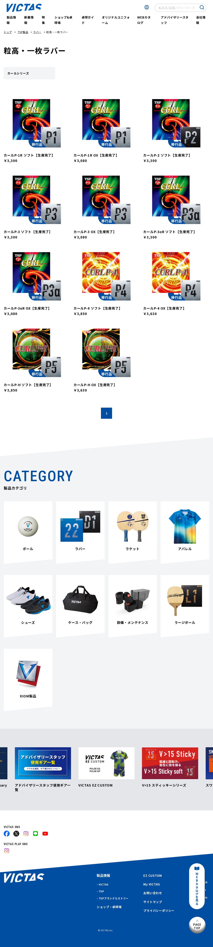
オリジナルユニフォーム (116, 20)
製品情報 (11, 20)
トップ (8, 32)
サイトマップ (152, 902)
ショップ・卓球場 (109, 907)
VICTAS (104, 884)
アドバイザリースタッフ (175, 20)
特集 (43, 20)
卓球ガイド (88, 20)
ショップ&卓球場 (63, 20)
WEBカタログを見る (197, 888)
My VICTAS (151, 884)
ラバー (37, 32)
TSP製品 (23, 32)
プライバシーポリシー (158, 910)
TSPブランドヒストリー (114, 898)
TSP (101, 891)
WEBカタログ (144, 20)
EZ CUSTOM (152, 875)
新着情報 (29, 20)
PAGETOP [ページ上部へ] (197, 926)
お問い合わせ (152, 893)
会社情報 (200, 20)
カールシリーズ (18, 73)
